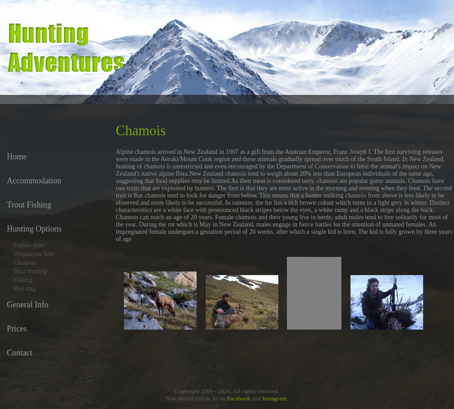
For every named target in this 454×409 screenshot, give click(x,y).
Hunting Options (34, 228)
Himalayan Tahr (34, 254)
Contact (19, 352)
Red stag (25, 288)
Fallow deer (29, 245)
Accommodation (34, 180)
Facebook (239, 398)
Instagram (274, 398)
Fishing (23, 279)
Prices (17, 328)
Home (17, 156)
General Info (27, 304)
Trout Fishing (29, 204)
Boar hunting (30, 271)
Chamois (25, 262)
